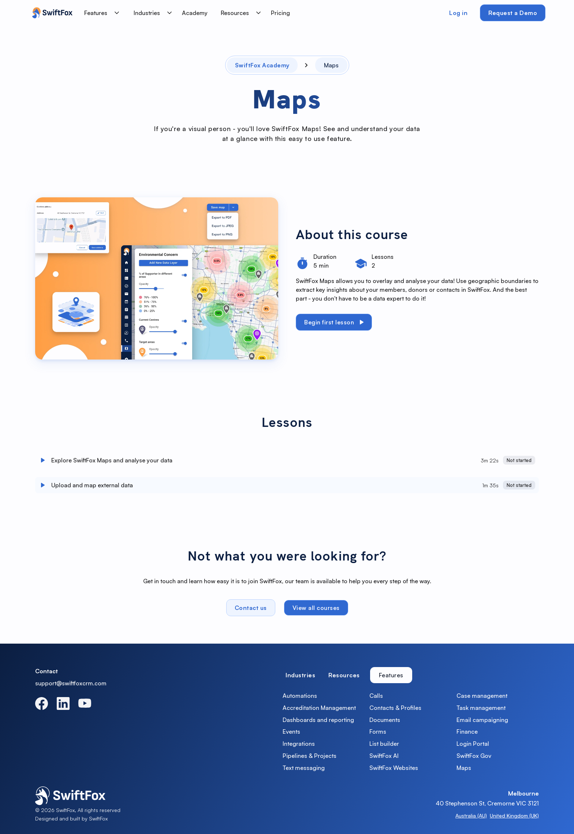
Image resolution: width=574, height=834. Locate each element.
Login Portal (472, 743)
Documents (384, 719)
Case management (481, 695)
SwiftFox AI (384, 755)
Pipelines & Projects (309, 755)
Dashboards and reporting (318, 719)
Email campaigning (482, 719)
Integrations (299, 743)
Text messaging (304, 767)
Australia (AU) (471, 815)
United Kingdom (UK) (514, 815)
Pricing (280, 12)
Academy (195, 12)
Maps (463, 767)
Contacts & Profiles (395, 707)
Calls (376, 695)
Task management (481, 707)
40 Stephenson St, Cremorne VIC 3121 (487, 803)
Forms (377, 731)
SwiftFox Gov (473, 755)
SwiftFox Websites (393, 767)
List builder (384, 743)
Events (291, 731)
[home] (50, 12)
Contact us (251, 610)
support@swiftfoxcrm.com (71, 683)
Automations (300, 695)
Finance (467, 731)
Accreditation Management (319, 707)
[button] (100, 13)
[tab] (300, 675)
